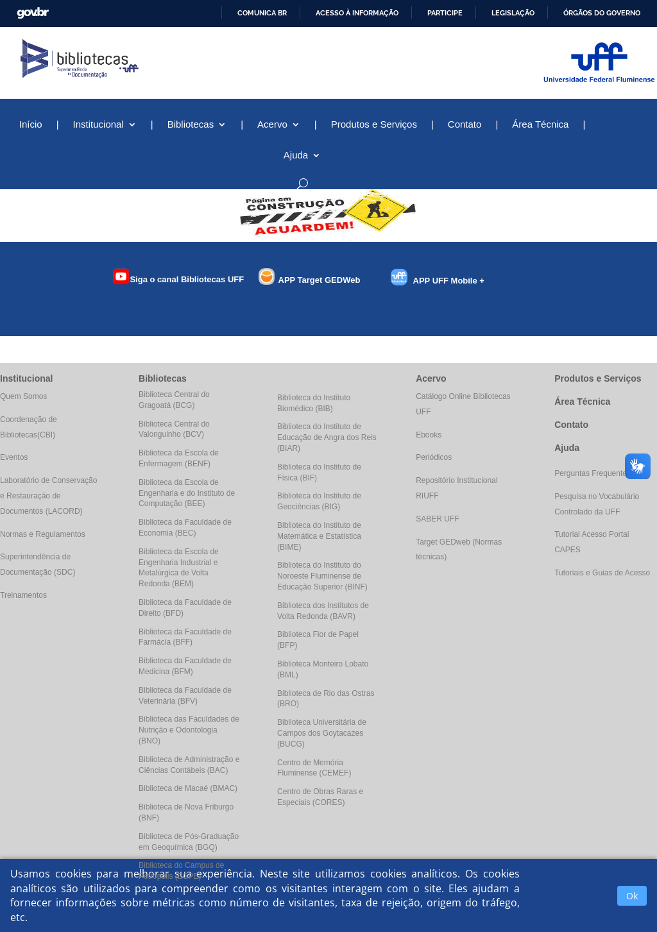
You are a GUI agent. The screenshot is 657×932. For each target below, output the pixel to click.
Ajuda (296, 155)
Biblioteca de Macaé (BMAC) (188, 788)
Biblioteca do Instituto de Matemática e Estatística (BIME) (319, 536)
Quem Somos (23, 396)
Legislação (512, 12)
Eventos (14, 457)
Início (30, 125)
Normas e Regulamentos (42, 534)
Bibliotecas (190, 125)
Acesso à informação (357, 12)
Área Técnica (540, 125)
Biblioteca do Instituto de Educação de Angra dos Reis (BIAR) (327, 437)
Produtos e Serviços (374, 125)
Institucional (98, 125)
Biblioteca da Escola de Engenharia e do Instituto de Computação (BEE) (187, 493)
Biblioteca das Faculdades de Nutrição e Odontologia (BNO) (189, 730)
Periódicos (434, 457)
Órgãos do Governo (601, 12)
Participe (445, 12)
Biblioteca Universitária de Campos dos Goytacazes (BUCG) (321, 733)
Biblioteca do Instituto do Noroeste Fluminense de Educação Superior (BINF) (322, 576)
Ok (632, 896)
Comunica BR (262, 12)
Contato (465, 125)
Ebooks (428, 434)
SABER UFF (437, 518)
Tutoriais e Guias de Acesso (602, 572)
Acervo (272, 125)
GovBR (33, 13)
